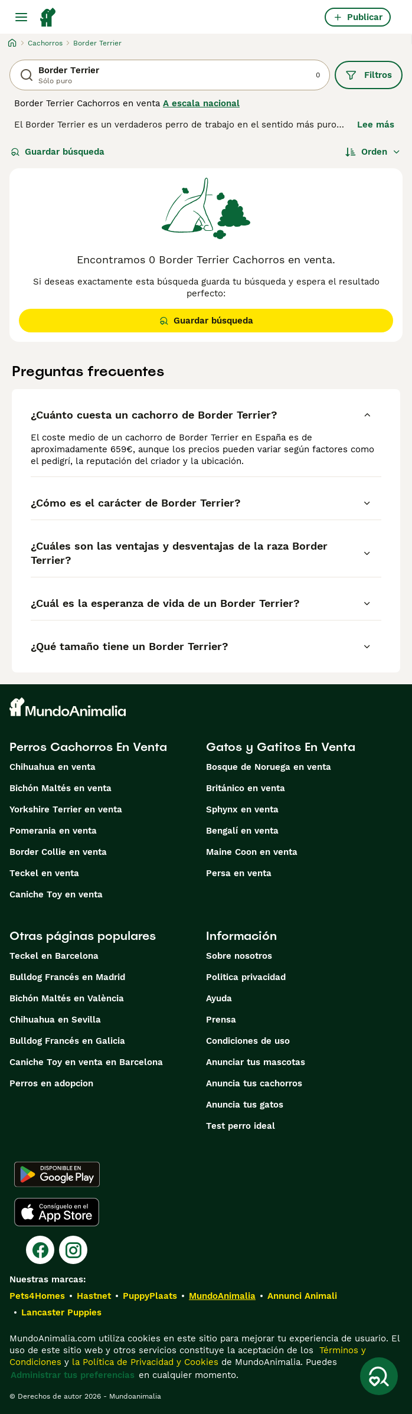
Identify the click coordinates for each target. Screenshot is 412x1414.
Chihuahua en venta (52, 767)
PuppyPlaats (150, 1296)
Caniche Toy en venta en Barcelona (86, 1062)
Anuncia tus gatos (244, 1104)
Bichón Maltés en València (66, 998)
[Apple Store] (56, 1212)
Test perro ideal (240, 1126)
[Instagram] (73, 1250)
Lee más (375, 124)
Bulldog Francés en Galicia (67, 1041)
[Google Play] (57, 1174)
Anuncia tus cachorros (254, 1083)
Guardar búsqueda (57, 151)
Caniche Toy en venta (56, 894)
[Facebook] (40, 1250)
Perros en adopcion (51, 1083)
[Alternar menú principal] (21, 17)
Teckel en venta (44, 873)
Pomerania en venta (53, 830)
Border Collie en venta (58, 852)
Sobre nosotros (239, 956)
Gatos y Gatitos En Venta (280, 747)
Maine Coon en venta (251, 852)
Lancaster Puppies (61, 1312)
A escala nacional (201, 103)
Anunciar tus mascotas (255, 1062)
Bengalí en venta (242, 830)
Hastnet (94, 1296)
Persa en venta (239, 873)
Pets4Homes (37, 1296)
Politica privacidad (246, 977)
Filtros (368, 75)
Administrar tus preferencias (73, 1375)
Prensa (221, 1019)
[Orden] (373, 152)
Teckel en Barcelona (54, 956)
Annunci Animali (302, 1296)
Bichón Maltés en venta (60, 788)
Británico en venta (245, 788)
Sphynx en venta (242, 809)
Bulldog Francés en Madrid (67, 977)
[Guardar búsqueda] (379, 1376)
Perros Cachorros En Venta (88, 747)
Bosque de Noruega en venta (268, 767)
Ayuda (219, 998)
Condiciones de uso (248, 1041)
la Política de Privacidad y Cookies (143, 1362)
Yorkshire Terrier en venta (65, 809)
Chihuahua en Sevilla (55, 1019)
